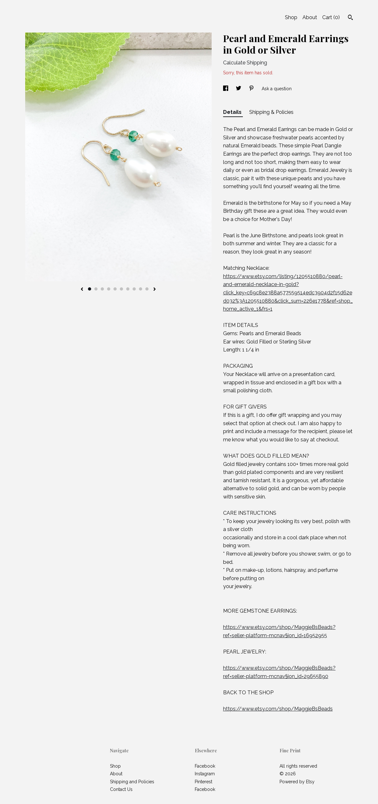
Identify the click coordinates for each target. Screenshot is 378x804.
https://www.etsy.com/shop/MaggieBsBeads (278, 709)
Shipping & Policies (271, 112)
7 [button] (127, 289)
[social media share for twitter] (239, 88)
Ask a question (277, 88)
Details (233, 112)
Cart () (331, 17)
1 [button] (89, 289)
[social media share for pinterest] (252, 88)
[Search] (350, 18)
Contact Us (121, 789)
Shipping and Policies (132, 781)
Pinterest (203, 781)
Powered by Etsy (297, 781)
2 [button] (96, 289)
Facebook (205, 766)
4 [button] (108, 289)
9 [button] (140, 289)
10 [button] (147, 289)
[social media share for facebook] (226, 88)
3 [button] (102, 289)
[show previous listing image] (82, 289)
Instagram (205, 773)
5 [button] (115, 289)
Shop (291, 17)
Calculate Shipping (245, 63)
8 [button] (134, 289)
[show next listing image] (154, 289)
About (309, 17)
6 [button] (121, 289)
